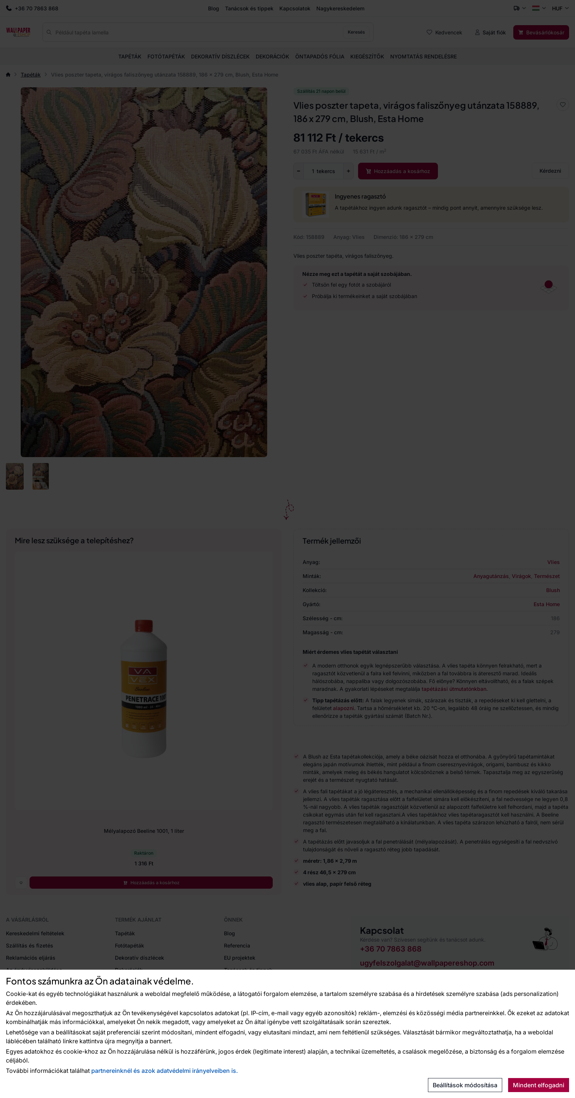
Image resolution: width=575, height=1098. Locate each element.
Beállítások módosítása (465, 1085)
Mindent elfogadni (538, 1085)
